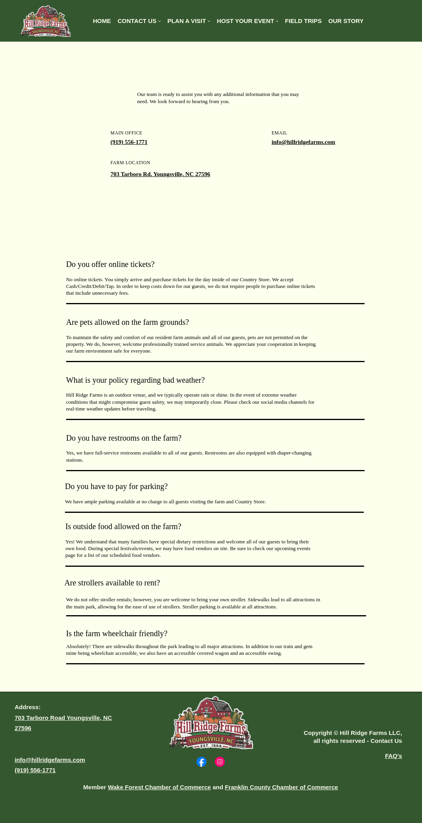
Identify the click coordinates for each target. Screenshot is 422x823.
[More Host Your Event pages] (277, 21)
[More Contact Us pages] (159, 21)
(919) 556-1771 (129, 142)
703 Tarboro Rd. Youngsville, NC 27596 (160, 174)
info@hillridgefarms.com (303, 142)
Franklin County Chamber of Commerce (281, 787)
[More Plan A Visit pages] (209, 21)
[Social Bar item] (201, 762)
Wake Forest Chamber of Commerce (159, 787)
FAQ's (393, 755)
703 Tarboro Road (41, 717)
